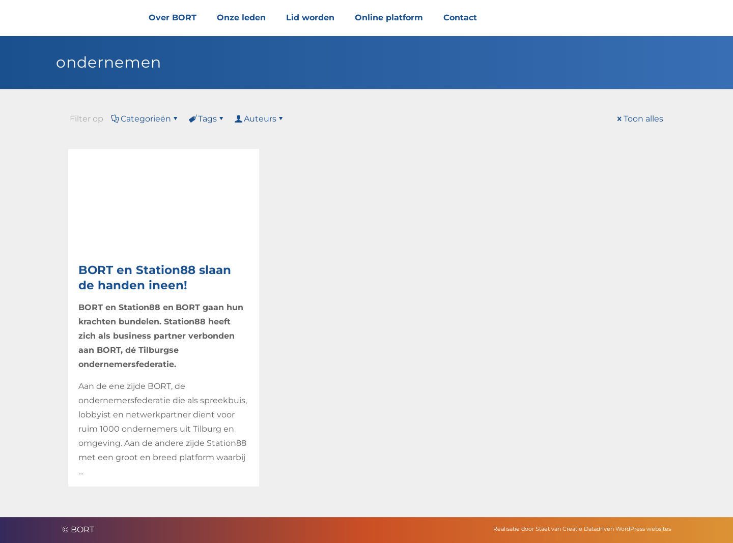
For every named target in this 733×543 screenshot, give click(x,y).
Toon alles (639, 119)
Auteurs (259, 119)
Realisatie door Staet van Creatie (537, 528)
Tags (206, 119)
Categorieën (145, 119)
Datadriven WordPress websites (627, 528)
